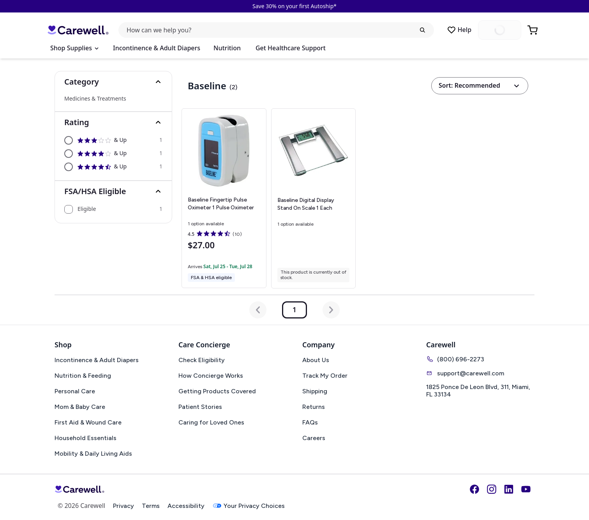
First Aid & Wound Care (88, 422)
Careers (313, 438)
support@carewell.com (465, 373)
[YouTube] (525, 489)
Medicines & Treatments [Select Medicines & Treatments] (95, 99)
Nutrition (227, 48)
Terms (151, 505)
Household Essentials (85, 438)
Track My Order (324, 375)
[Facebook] (474, 489)
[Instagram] (491, 489)
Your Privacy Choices (248, 506)
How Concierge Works (210, 375)
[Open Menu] (74, 48)
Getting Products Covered (217, 391)
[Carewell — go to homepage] (78, 30)
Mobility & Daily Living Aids (93, 453)
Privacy (123, 505)
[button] (113, 81)
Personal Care (75, 391)
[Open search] (276, 30)
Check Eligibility (201, 360)
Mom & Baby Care (80, 406)
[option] (113, 140)
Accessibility (186, 505)
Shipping (314, 391)
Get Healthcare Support (291, 48)
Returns (313, 406)
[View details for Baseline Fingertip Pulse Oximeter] (224, 198)
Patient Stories (200, 406)
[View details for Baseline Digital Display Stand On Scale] (313, 198)
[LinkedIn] (508, 489)
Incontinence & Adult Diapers (156, 48)
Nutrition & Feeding (83, 375)
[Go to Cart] (533, 30)
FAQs (310, 422)
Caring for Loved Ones (211, 422)
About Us (315, 360)
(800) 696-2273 (455, 359)
